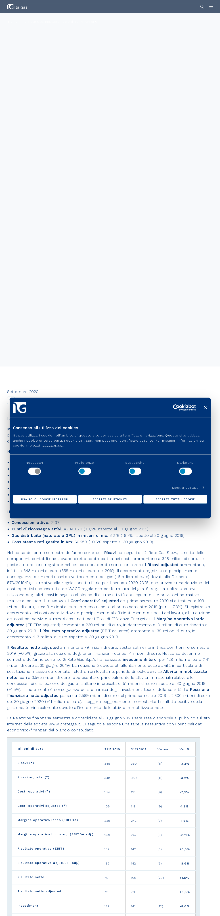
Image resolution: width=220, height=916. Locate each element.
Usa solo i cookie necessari (44, 499)
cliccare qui (53, 445)
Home (12, 21)
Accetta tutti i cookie (175, 499)
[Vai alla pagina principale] (17, 6)
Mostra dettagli (185, 487)
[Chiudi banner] (205, 407)
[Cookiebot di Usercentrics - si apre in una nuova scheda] (176, 407)
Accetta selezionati (110, 499)
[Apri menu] (211, 7)
